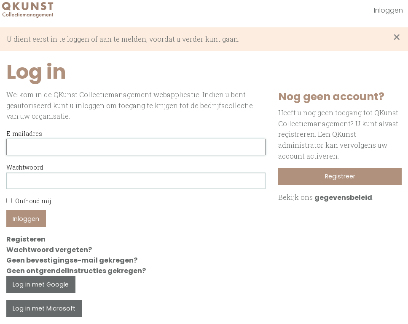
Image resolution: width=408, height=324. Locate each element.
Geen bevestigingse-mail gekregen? (71, 260)
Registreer (340, 176)
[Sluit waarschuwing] (396, 37)
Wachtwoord (24, 167)
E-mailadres (24, 134)
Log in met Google (41, 284)
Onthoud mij (28, 201)
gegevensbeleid (343, 197)
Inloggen (388, 10)
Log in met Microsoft (44, 308)
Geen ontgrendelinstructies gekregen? (76, 271)
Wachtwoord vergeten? (49, 250)
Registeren (26, 239)
